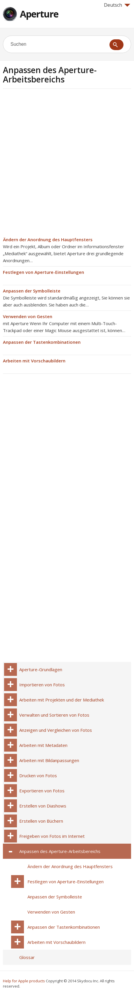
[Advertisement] (67, 164)
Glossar (27, 957)
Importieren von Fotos (42, 684)
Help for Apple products (24, 980)
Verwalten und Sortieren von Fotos (54, 715)
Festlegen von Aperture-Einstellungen (43, 272)
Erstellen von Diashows (42, 806)
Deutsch (117, 5)
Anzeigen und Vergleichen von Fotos (55, 730)
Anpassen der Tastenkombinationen (42, 342)
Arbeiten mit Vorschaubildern (34, 361)
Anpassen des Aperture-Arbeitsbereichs (59, 851)
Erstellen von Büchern (41, 821)
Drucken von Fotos (38, 775)
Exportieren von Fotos (42, 791)
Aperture (39, 14)
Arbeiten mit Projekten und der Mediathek (61, 700)
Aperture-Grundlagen (40, 669)
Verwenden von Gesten (27, 316)
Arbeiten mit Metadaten (43, 745)
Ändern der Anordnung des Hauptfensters (48, 239)
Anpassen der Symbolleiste (31, 291)
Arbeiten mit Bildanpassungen (49, 760)
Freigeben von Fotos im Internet (52, 836)
